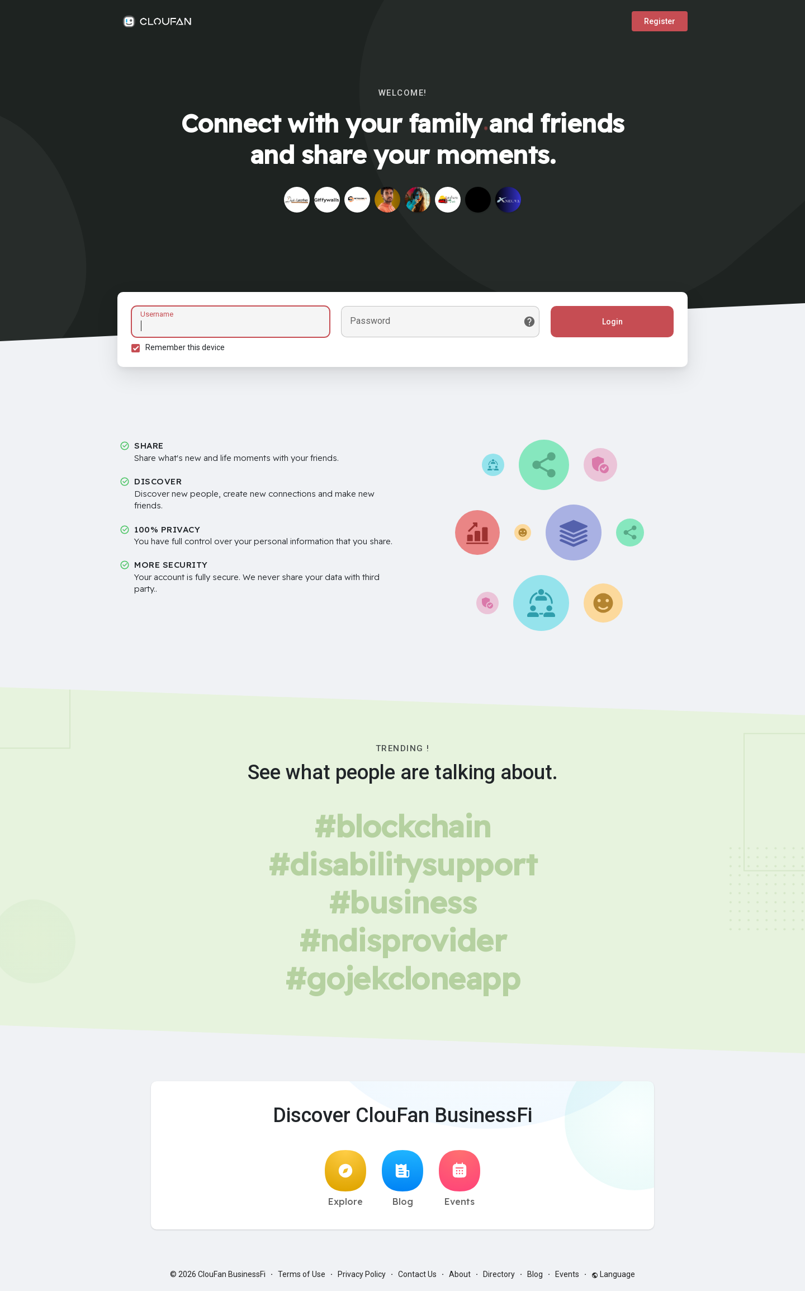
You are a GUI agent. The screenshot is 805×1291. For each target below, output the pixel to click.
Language (613, 1274)
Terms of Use (301, 1274)
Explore (345, 1178)
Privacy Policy (362, 1274)
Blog (402, 1178)
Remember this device (185, 347)
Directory (499, 1274)
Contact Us (417, 1274)
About (460, 1274)
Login (612, 321)
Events (459, 1178)
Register (659, 21)
